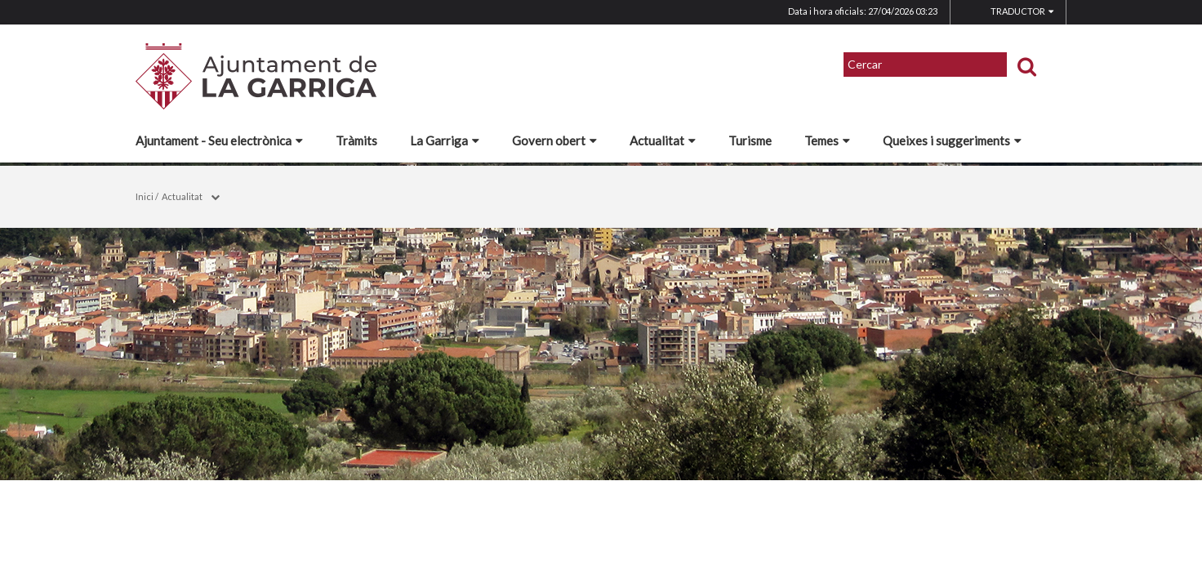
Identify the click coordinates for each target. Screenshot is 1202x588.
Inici (145, 196)
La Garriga (444, 140)
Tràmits (356, 140)
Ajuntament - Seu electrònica (219, 140)
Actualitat (663, 140)
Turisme (750, 140)
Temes (827, 140)
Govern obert (554, 140)
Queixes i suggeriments (952, 140)
